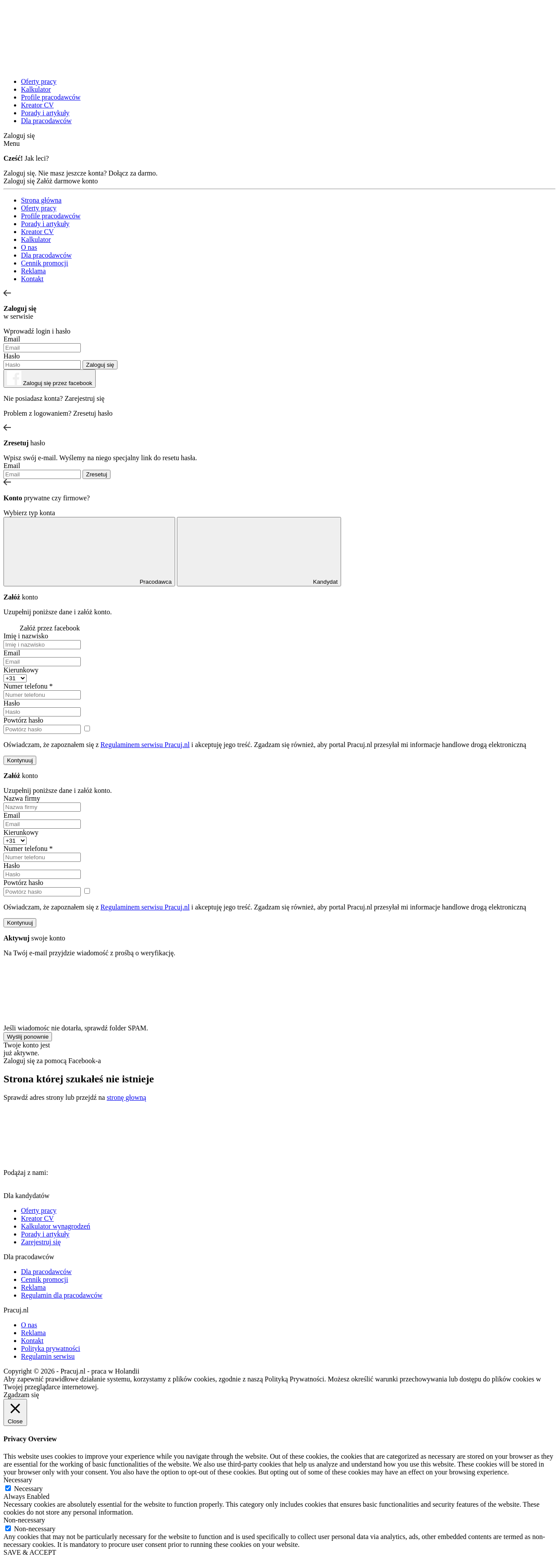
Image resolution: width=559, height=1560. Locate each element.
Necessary (28, 1488)
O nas (29, 247)
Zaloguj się (19, 135)
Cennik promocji (44, 263)
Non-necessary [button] (24, 1520)
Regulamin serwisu (48, 1356)
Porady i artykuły (45, 113)
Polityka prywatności (50, 1348)
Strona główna (41, 200)
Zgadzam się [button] (21, 1394)
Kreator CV (37, 105)
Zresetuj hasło (93, 413)
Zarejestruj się (84, 398)
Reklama (33, 271)
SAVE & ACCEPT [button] (29, 1552)
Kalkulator (36, 89)
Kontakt (32, 278)
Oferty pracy (38, 81)
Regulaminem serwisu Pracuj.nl (145, 744)
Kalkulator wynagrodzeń (55, 1226)
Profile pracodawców (50, 97)
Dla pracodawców (46, 120)
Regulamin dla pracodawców (62, 1295)
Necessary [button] (17, 1480)
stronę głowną (126, 1097)
